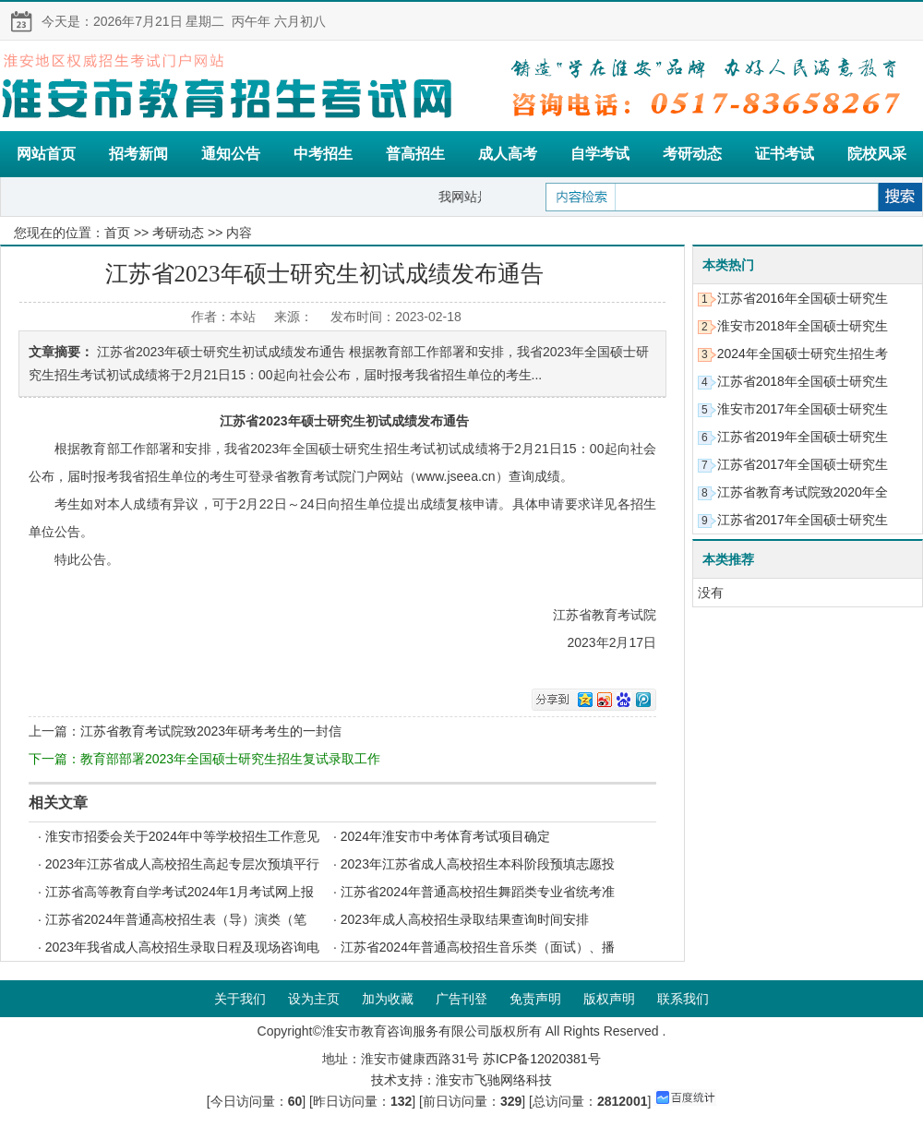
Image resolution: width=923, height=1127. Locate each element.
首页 (117, 232)
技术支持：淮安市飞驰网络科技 (461, 1080)
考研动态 (692, 154)
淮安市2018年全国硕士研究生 (802, 325)
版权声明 (609, 998)
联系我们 (683, 998)
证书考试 (784, 154)
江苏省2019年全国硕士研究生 (802, 436)
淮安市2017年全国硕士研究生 (802, 409)
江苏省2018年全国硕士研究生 (802, 381)
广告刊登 (461, 998)
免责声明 (535, 998)
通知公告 (230, 154)
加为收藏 (388, 998)
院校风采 (876, 154)
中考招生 (323, 154)
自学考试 (599, 154)
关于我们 (240, 998)
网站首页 (46, 154)
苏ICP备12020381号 (542, 1058)
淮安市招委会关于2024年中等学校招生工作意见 (182, 836)
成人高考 (507, 154)
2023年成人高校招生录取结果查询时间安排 (465, 919)
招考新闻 (138, 154)
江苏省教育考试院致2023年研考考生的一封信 (211, 731)
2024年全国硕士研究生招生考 (802, 353)
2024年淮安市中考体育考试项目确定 (445, 836)
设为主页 (314, 998)
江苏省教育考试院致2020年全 (802, 492)
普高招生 (415, 154)
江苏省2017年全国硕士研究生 (802, 464)
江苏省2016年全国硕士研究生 (802, 298)
